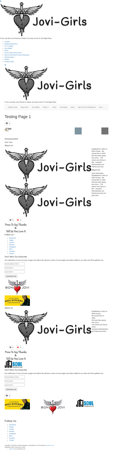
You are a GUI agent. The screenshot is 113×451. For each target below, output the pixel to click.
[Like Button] (6, 123)
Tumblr (11, 242)
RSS (10, 249)
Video (54, 107)
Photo (6, 50)
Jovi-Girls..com (50, 445)
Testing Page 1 (9, 57)
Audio (72, 107)
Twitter (11, 240)
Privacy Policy (9, 61)
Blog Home (24, 107)
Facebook (12, 238)
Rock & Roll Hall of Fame (13, 53)
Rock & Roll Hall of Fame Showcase (16, 55)
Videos (6, 59)
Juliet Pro (11, 449)
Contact (7, 42)
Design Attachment (10, 44)
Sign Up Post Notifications (87, 107)
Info (101, 107)
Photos (46, 107)
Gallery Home (13, 107)
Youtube (12, 251)
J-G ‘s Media (8, 46)
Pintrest (11, 245)
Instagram (12, 247)
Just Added (8, 48)
